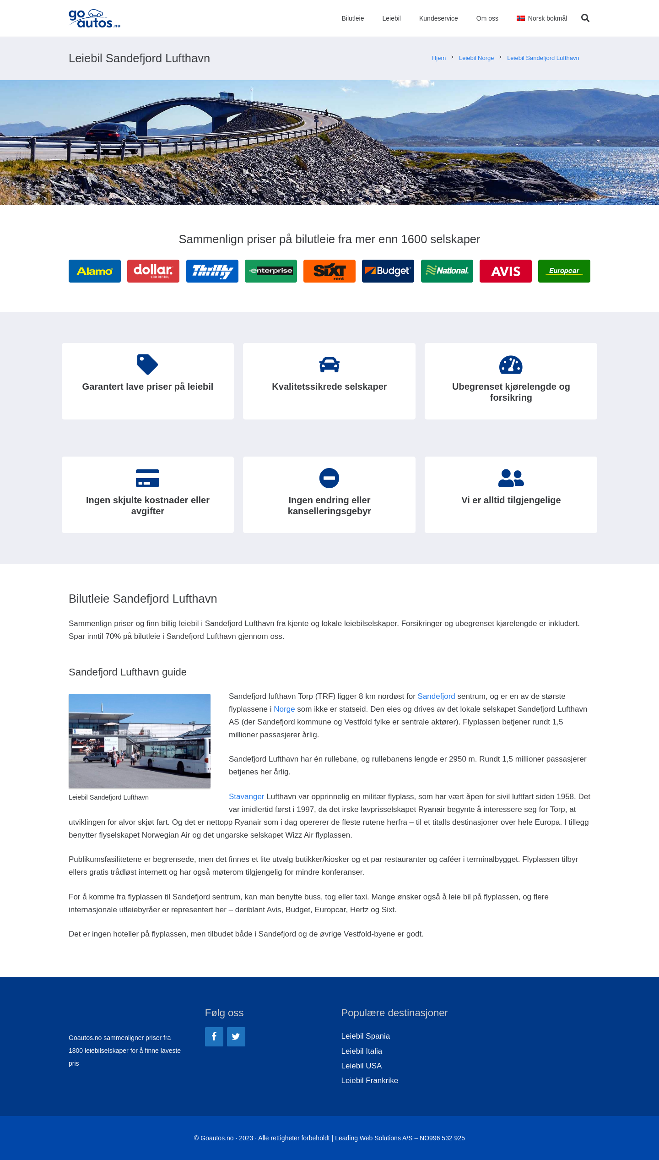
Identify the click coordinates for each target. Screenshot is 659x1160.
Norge (284, 709)
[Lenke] (95, 18)
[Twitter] (236, 1036)
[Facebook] (214, 1036)
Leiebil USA (361, 1066)
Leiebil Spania (365, 1036)
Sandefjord (436, 696)
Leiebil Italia (362, 1051)
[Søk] (585, 18)
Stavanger (247, 796)
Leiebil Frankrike (370, 1080)
